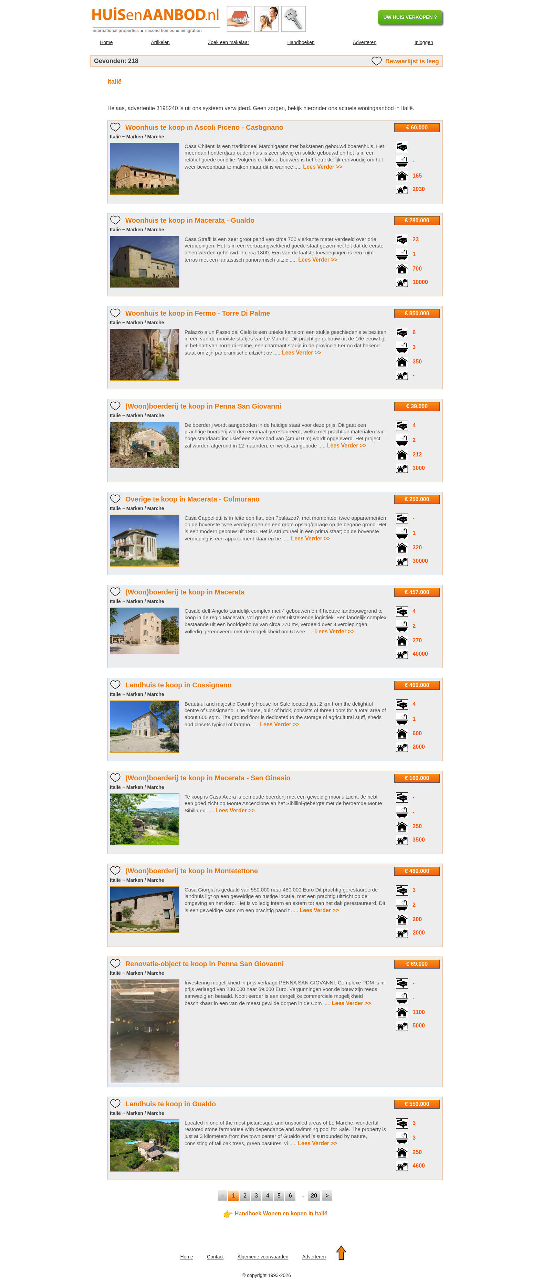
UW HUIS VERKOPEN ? (410, 17)
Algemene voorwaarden (263, 1257)
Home (106, 42)
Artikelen (160, 42)
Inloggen (424, 42)
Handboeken (300, 42)
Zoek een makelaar (228, 42)
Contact (215, 1257)
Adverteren (364, 42)
